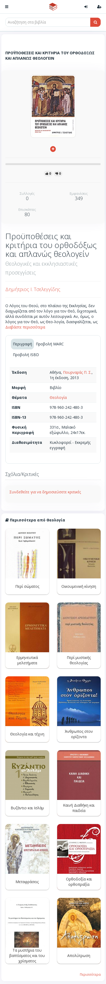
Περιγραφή (22, 343)
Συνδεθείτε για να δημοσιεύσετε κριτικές (45, 491)
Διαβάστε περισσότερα (25, 327)
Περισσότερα (90, 974)
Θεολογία (58, 397)
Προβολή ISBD (26, 354)
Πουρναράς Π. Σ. (77, 372)
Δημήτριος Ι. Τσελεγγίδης (32, 289)
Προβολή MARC (50, 343)
